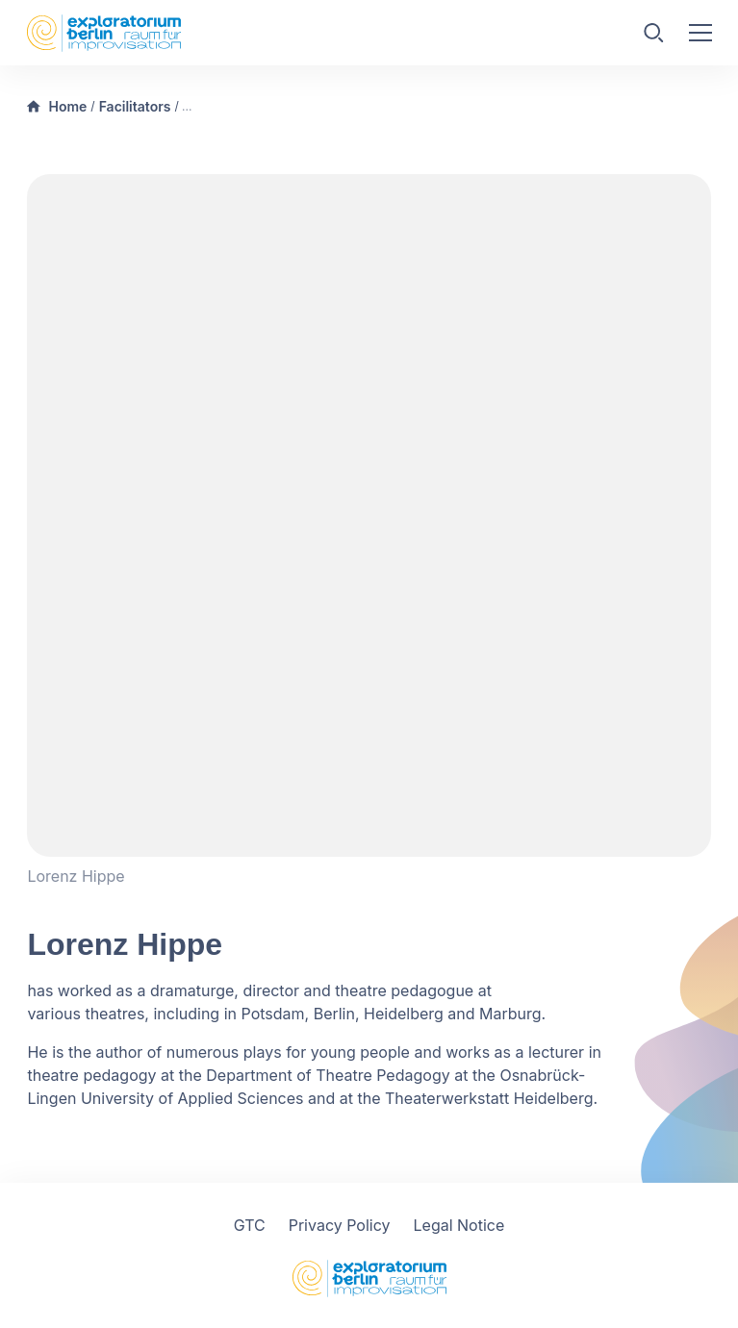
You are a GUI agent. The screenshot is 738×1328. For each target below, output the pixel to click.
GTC (250, 1225)
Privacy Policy (340, 1225)
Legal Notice (459, 1225)
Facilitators (135, 106)
